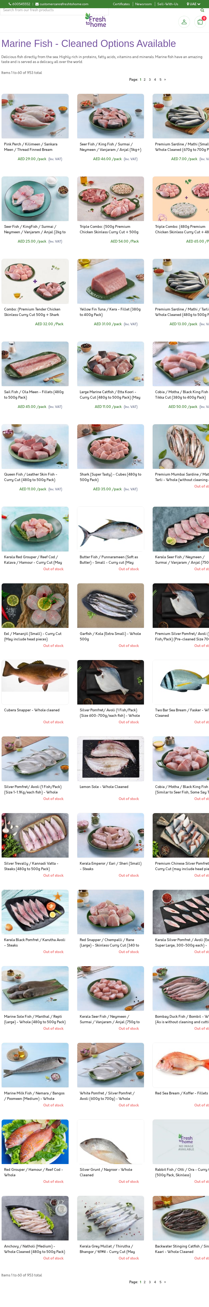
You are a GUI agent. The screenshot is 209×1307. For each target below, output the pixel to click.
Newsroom (143, 4)
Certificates (121, 4)
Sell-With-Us (167, 4)
